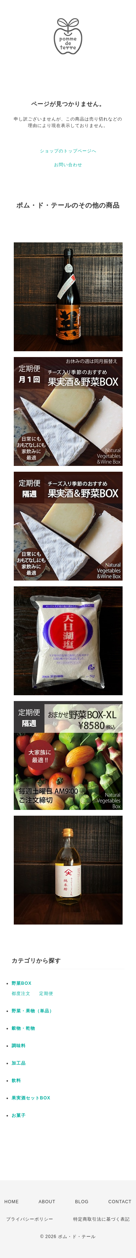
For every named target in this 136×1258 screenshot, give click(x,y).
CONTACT (120, 1201)
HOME (11, 1201)
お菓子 (19, 1115)
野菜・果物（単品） (33, 1010)
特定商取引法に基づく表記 (101, 1219)
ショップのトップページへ (68, 150)
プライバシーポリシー (29, 1219)
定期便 (46, 993)
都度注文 (21, 993)
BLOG (81, 1201)
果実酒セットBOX (31, 1098)
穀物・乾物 (23, 1028)
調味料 (19, 1045)
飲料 (16, 1080)
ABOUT (46, 1201)
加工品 (19, 1063)
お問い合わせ (68, 164)
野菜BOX (22, 983)
